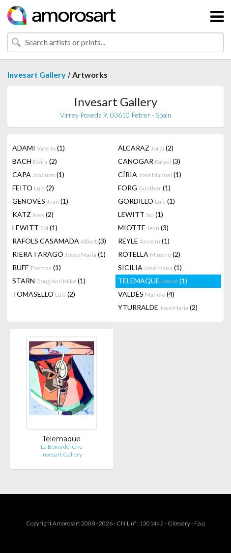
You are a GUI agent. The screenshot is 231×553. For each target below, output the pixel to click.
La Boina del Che (62, 446)
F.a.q (199, 523)
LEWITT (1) (140, 214)
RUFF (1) (36, 267)
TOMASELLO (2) (43, 294)
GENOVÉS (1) (40, 201)
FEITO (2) (33, 188)
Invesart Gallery (36, 74)
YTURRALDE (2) (158, 307)
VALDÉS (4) (146, 294)
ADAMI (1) (38, 148)
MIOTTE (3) (143, 227)
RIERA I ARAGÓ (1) (59, 254)
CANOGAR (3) (149, 161)
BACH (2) (34, 161)
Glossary (179, 523)
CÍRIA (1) (149, 174)
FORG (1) (144, 188)
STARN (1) (49, 280)
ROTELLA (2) (149, 254)
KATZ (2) (33, 214)
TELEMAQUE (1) (152, 280)
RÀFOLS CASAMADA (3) (59, 241)
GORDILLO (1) (146, 201)
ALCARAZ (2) (145, 148)
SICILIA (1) (150, 267)
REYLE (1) (144, 241)
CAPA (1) (38, 174)
